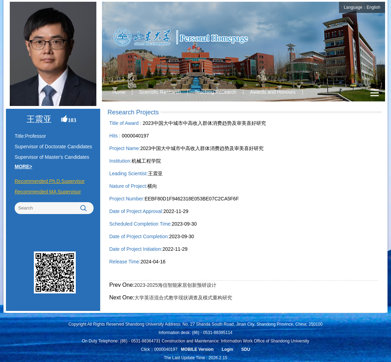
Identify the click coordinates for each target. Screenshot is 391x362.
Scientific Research (160, 92)
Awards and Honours (272, 92)
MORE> (23, 166)
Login (227, 349)
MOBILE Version (197, 349)
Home (118, 92)
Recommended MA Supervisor (48, 191)
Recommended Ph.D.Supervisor (50, 181)
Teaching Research (215, 92)
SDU (245, 349)
